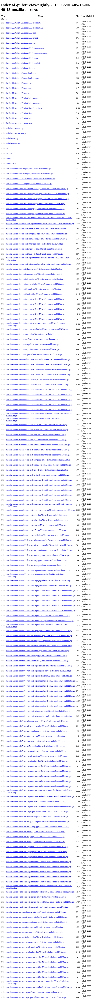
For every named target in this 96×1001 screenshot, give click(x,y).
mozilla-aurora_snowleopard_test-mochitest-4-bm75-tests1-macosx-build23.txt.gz (39, 495)
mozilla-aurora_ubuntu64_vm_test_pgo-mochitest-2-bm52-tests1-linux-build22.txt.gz (40, 686)
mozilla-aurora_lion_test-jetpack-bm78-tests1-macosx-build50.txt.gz (33, 289)
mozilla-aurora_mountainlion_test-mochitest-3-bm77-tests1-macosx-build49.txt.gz (39, 399)
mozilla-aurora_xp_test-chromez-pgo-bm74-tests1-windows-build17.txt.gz (36, 912)
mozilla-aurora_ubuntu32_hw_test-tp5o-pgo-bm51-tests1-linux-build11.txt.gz (37, 565)
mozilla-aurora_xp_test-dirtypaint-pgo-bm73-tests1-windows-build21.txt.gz (36, 917)
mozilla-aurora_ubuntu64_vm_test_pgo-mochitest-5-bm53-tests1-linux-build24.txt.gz (40, 706)
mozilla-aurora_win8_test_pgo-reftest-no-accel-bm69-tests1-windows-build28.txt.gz (40, 902)
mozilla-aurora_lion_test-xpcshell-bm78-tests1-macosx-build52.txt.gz (34, 354)
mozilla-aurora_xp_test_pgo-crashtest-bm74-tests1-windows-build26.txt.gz (36, 942)
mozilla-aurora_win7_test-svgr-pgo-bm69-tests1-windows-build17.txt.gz (35, 741)
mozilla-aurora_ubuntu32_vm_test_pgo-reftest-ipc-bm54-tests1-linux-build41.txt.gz (39, 620)
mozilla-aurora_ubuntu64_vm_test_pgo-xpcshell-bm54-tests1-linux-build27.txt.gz (39, 716)
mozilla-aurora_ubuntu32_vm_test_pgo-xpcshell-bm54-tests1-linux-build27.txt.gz (39, 631)
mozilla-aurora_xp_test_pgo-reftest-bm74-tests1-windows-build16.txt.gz (35, 992)
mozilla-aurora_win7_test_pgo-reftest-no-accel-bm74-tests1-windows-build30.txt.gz (40, 806)
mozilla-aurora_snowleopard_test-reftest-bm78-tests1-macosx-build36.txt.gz (36, 520)
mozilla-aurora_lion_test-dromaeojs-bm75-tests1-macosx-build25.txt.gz (35, 284)
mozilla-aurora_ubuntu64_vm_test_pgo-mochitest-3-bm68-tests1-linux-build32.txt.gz (40, 696)
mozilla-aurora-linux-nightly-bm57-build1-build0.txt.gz (28, 168)
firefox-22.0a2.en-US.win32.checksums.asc (23, 103)
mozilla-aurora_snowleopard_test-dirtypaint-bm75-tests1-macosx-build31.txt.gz (38, 460)
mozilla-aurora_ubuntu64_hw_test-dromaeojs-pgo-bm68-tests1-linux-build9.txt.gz (39, 646)
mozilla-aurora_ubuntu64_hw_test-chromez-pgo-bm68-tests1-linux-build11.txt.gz (39, 636)
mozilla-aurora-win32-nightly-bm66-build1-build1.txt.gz (29, 183)
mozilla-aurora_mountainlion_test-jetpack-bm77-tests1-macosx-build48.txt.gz (37, 379)
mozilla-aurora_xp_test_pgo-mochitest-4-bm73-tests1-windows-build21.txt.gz (37, 972)
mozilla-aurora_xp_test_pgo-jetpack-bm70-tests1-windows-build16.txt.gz (35, 947)
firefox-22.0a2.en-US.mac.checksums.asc (22, 78)
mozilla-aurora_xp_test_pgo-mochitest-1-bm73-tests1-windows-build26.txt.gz (37, 957)
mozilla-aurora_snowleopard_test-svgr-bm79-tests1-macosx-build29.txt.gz (36, 525)
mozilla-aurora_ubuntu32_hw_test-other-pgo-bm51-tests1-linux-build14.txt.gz (37, 555)
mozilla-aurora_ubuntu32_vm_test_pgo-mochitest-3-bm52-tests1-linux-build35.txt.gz (40, 600)
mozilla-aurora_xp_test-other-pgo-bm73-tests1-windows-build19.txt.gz (34, 927)
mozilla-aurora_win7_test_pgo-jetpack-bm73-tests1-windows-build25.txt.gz (36, 756)
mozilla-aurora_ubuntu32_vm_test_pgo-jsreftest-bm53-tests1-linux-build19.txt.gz (39, 585)
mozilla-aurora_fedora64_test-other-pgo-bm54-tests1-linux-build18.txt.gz (35, 204)
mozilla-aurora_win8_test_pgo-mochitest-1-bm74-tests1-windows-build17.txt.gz (38, 862)
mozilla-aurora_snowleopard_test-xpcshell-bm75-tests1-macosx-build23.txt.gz (37, 535)
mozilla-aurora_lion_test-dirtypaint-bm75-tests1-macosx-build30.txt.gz (34, 279)
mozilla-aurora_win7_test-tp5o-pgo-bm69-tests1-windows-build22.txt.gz (35, 746)
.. (6, 19)
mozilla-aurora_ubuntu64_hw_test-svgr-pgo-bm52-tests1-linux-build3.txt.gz (36, 656)
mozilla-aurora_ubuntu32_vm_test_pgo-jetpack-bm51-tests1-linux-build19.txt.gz (38, 580)
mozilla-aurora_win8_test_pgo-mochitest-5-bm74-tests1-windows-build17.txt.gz (38, 882)
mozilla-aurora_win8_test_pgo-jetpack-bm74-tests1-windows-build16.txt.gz (36, 852)
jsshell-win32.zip (13, 143)
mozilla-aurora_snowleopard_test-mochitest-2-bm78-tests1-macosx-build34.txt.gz (39, 485)
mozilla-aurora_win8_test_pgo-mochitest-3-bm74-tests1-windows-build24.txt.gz (38, 872)
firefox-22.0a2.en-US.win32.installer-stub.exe (24, 108)
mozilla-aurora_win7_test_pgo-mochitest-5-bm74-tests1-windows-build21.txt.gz (38, 786)
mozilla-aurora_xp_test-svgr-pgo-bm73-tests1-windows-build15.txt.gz (34, 932)
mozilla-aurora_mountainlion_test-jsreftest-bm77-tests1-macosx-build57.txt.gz (37, 384)
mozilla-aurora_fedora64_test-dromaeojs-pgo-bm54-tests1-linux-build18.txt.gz (37, 199)
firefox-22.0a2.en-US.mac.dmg (18, 83)
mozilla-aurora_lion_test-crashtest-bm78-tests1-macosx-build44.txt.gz (34, 274)
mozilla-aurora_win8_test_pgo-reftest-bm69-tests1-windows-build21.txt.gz (36, 897)
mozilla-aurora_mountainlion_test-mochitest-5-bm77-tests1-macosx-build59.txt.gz (39, 410)
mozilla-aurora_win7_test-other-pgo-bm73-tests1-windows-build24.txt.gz (35, 736)
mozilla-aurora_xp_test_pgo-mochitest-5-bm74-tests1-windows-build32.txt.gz (37, 977)
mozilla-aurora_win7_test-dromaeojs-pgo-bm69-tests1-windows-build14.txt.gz (37, 731)
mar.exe (9, 153)
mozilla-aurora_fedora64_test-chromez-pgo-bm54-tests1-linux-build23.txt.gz (37, 188)
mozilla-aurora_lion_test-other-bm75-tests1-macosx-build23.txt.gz (32, 334)
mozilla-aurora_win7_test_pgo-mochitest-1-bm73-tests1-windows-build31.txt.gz (38, 766)
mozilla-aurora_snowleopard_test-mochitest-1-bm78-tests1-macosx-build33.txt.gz (39, 480)
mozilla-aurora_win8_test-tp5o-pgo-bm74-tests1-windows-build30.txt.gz (35, 842)
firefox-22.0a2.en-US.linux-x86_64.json (22, 58)
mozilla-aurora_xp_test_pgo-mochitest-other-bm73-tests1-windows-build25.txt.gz (39, 987)
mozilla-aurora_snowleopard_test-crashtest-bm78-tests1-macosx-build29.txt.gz (37, 455)
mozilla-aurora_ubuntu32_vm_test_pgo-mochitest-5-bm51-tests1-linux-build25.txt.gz (40, 610)
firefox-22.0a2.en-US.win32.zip (19, 123)
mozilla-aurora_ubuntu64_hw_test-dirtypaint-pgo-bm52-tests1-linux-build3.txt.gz (39, 641)
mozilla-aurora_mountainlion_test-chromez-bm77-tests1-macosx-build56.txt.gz (38, 359)
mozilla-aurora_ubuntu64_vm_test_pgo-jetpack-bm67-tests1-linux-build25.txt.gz (38, 671)
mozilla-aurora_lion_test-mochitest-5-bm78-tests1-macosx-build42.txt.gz (35, 319)
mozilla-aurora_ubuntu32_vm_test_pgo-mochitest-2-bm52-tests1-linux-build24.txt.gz (40, 595)
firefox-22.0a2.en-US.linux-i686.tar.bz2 (22, 38)
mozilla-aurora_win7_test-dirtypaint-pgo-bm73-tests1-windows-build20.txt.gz (37, 726)
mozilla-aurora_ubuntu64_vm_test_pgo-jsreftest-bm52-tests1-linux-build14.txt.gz (39, 676)
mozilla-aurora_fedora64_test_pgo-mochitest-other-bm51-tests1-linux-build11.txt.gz (40, 224)
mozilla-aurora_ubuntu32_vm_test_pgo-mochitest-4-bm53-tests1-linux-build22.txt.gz (40, 605)
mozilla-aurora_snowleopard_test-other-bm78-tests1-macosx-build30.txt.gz (36, 515)
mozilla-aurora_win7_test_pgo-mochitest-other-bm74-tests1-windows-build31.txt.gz (40, 796)
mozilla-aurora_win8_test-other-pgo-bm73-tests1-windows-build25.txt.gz (35, 831)
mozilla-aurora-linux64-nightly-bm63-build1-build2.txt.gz (29, 173)
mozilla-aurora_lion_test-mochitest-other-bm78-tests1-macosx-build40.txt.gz (37, 329)
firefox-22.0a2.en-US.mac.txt (18, 93)
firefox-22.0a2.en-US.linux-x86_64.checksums (25, 48)
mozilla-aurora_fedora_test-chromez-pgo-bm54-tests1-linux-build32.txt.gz (36, 229)
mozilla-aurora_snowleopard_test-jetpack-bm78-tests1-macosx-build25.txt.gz (37, 470)
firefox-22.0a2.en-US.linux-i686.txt (20, 43)
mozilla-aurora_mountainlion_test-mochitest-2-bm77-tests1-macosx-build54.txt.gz (39, 394)
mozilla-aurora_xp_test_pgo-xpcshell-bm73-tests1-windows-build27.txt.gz (36, 997)
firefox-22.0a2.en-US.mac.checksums (21, 73)
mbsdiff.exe (11, 163)
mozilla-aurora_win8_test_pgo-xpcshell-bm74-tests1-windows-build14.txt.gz (37, 907)
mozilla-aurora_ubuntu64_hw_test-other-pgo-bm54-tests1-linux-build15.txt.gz (37, 651)
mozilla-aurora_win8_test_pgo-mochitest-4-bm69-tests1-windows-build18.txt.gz (38, 877)
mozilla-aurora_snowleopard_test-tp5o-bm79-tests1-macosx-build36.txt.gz (36, 530)
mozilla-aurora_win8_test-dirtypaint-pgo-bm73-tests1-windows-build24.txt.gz (37, 821)
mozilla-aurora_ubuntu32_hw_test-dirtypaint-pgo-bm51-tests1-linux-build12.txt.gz (39, 545)
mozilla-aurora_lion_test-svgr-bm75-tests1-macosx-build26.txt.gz (32, 344)
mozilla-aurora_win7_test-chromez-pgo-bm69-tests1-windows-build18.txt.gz (37, 721)
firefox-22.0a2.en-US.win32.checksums (22, 98)
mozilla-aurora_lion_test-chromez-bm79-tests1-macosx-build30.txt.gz (34, 269)
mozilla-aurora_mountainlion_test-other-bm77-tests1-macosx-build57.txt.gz (36, 425)
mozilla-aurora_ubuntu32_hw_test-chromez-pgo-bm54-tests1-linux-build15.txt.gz (39, 540)
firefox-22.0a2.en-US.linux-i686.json (21, 33)
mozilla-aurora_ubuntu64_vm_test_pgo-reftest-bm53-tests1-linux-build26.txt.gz (38, 711)
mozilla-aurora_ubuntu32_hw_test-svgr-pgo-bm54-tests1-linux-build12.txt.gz (37, 560)
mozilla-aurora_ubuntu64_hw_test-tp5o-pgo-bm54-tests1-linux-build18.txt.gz (37, 661)
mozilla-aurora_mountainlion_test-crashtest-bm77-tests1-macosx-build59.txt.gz (38, 364)
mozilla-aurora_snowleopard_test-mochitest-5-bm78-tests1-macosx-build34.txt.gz (39, 500)
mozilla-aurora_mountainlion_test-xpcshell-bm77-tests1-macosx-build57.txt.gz (38, 445)
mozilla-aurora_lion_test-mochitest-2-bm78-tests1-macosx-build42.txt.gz (35, 304)
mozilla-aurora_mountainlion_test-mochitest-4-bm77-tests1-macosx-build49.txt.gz (39, 404)
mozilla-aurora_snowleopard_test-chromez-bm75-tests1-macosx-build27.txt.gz (37, 450)
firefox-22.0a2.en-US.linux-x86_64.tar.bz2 (23, 63)
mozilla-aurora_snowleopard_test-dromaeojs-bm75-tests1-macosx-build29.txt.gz (38, 465)
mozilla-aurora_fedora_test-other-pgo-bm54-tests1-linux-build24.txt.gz (34, 244)
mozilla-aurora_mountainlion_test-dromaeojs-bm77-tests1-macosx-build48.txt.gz (38, 374)
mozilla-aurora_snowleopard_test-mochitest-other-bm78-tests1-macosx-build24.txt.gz (40, 510)
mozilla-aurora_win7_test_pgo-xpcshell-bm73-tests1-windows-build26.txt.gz (37, 811)
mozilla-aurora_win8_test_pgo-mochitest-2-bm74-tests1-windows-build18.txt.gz (38, 867)
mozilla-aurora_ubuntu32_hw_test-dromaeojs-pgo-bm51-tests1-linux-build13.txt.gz (39, 550)
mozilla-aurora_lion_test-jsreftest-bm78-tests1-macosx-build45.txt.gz (34, 294)
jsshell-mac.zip (12, 138)
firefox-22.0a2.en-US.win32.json (19, 113)
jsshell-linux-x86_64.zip (16, 133)
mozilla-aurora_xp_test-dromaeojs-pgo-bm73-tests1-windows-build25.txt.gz (36, 922)
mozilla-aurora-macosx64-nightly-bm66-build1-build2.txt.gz (30, 178)
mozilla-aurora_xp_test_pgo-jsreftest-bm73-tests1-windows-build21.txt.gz (36, 952)
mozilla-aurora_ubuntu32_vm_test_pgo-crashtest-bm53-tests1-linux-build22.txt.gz (39, 570)
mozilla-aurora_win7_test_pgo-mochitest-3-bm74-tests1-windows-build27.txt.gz (38, 776)
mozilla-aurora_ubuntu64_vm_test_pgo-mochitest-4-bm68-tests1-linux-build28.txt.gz (40, 701)
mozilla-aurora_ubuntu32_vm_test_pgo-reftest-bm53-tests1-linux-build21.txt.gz (38, 615)
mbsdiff (9, 158)
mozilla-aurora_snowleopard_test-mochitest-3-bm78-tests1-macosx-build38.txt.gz (39, 490)
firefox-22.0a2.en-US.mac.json (18, 88)
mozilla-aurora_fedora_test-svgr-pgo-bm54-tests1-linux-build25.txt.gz (34, 249)
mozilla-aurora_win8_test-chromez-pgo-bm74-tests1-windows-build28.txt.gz (37, 816)
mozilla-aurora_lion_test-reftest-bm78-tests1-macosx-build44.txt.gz (33, 339)
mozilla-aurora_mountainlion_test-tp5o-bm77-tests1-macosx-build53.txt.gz (36, 440)
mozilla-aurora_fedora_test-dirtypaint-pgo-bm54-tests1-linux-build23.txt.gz (36, 234)
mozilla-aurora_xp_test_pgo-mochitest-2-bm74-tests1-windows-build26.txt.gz (37, 962)
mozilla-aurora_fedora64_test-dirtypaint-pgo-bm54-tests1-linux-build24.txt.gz (37, 194)
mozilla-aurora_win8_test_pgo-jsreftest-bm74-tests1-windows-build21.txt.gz (37, 857)
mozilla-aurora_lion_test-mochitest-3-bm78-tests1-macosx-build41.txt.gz (35, 309)
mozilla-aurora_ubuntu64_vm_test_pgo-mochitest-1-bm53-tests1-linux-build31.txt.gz (40, 681)
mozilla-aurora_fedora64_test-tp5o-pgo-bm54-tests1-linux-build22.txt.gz (35, 214)
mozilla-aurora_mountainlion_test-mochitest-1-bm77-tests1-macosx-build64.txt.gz (39, 389)
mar (7, 148)
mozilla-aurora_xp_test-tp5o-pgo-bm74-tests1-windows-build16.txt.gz (34, 937)
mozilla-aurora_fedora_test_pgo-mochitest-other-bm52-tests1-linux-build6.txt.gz (38, 264)
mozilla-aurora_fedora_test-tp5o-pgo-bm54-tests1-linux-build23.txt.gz (34, 254)
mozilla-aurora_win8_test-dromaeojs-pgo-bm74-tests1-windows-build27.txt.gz (37, 826)
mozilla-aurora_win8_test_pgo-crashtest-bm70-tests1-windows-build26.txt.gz (37, 847)
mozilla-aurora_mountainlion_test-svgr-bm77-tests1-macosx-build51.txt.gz (36, 435)
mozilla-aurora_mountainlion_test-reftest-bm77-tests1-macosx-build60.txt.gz (37, 430)
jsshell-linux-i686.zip (14, 128)
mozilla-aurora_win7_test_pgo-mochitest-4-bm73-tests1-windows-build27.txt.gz (38, 781)
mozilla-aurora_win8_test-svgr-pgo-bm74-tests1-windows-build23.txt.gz (35, 836)
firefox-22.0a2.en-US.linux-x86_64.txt (21, 68)
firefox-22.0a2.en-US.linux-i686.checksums (23, 23)
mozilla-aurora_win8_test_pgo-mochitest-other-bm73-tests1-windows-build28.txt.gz (40, 892)
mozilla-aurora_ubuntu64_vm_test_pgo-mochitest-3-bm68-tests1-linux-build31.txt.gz (40, 691)
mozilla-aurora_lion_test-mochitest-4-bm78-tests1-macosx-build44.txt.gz (35, 314)
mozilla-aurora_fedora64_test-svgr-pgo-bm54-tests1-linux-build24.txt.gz (35, 209)
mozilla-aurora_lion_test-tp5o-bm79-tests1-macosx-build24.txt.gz (32, 349)
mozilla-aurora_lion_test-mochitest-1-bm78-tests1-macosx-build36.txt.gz (35, 299)
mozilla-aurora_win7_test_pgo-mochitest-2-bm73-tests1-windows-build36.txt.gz (38, 771)
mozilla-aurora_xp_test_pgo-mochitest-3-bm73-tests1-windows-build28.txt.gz (37, 967)
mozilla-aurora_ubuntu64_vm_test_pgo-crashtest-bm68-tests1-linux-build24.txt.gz (39, 666)
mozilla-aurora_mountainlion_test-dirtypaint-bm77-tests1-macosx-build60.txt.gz (38, 369)
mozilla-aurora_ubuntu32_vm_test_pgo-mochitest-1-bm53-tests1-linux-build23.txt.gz (40, 590)
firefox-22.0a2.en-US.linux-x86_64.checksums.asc (26, 53)
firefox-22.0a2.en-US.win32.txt (18, 118)
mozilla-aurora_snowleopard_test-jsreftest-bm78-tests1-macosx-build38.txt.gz (37, 475)
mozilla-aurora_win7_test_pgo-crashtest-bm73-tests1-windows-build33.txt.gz (37, 751)
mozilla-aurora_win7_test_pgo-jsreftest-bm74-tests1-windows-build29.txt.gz (37, 761)
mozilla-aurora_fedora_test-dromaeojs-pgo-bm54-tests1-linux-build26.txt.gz (36, 239)
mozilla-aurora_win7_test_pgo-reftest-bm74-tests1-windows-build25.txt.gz (36, 801)
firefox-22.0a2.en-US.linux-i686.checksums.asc (25, 28)
